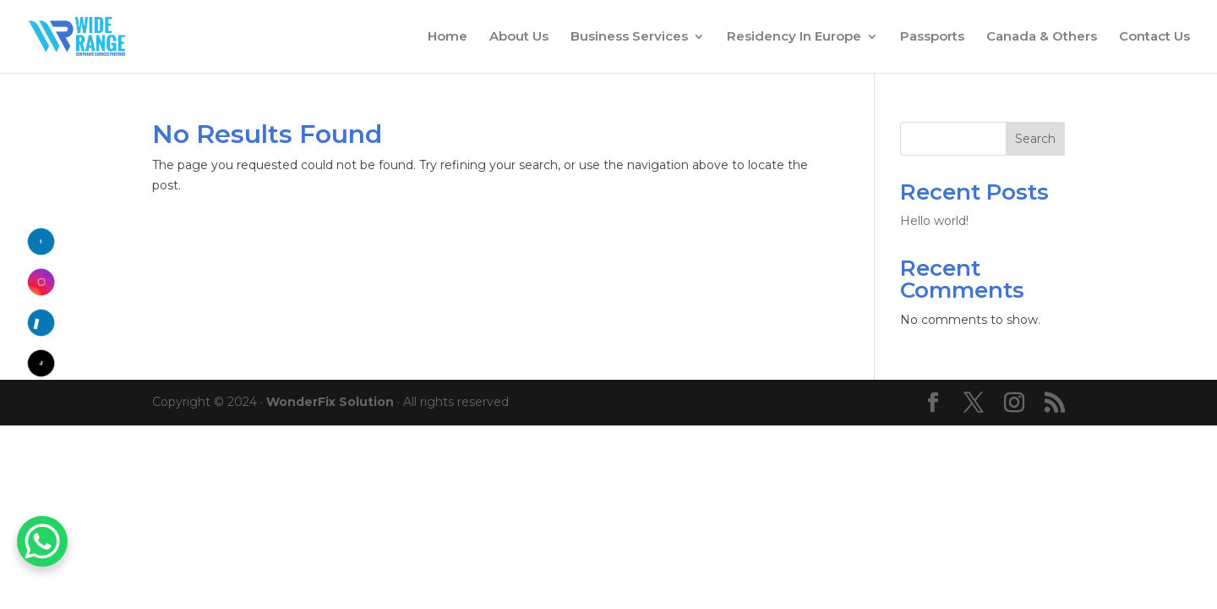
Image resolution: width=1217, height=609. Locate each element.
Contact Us (1154, 37)
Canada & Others (1041, 37)
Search (1035, 138)
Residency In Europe (794, 37)
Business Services (629, 37)
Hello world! (934, 220)
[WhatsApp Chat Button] (42, 541)
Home (447, 37)
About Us (518, 37)
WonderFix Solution (330, 401)
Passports (932, 37)
